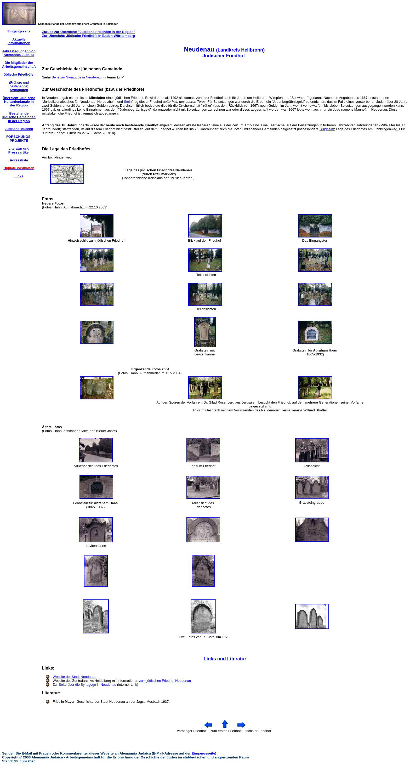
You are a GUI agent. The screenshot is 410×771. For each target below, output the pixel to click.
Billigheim (327, 129)
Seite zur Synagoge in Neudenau (76, 77)
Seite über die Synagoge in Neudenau (87, 685)
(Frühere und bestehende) (19, 86)
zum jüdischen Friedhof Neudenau (165, 681)
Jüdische (18, 74)
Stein (128, 102)
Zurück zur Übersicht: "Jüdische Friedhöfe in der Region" (88, 32)
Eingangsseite (203, 753)
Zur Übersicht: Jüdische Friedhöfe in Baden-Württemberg (88, 36)
